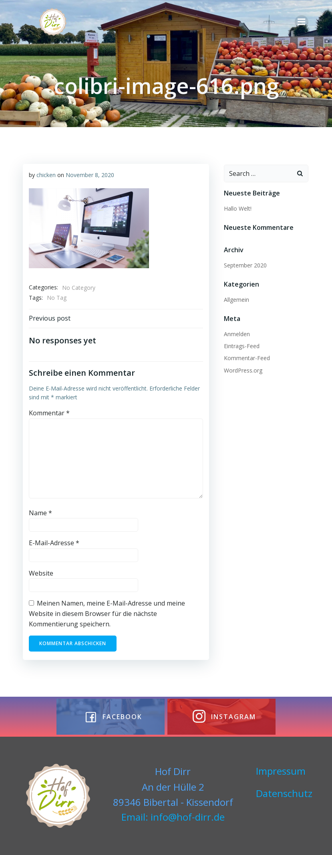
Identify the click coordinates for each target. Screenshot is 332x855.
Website (40, 572)
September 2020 (243, 263)
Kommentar (48, 412)
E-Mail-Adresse (53, 542)
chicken (45, 174)
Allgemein (234, 297)
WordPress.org (241, 368)
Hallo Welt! (236, 207)
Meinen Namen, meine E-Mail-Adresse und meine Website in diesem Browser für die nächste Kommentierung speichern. (106, 612)
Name (39, 511)
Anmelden (235, 332)
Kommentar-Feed (245, 356)
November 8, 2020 (89, 174)
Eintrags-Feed (240, 344)
